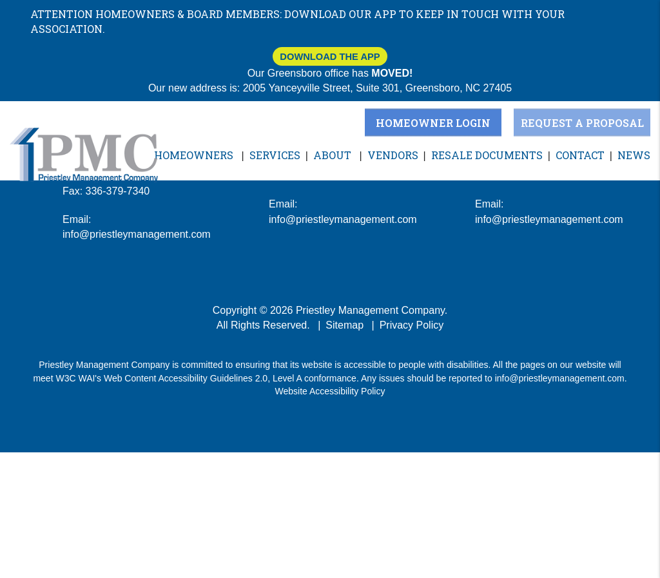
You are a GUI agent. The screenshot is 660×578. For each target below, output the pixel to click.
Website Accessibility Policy (330, 391)
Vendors (392, 155)
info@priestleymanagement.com (560, 378)
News (633, 155)
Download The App (330, 57)
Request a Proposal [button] (582, 122)
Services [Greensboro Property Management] (274, 155)
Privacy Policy (412, 325)
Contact (580, 155)
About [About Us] (332, 155)
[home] (84, 154)
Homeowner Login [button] (433, 122)
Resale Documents (487, 155)
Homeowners (193, 155)
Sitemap (344, 325)
